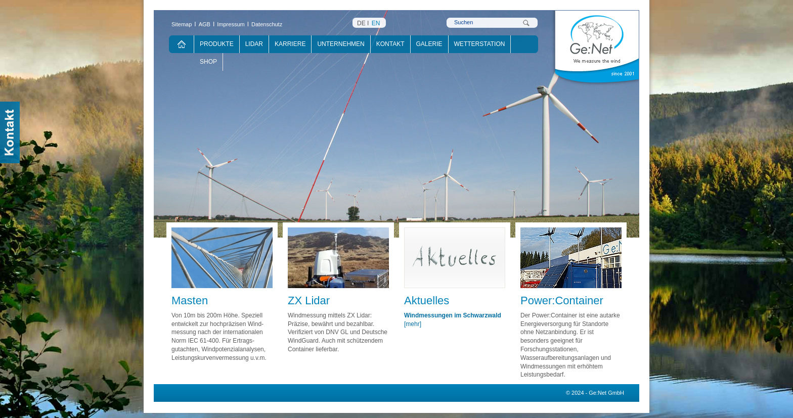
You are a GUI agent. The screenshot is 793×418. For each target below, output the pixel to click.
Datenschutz (266, 24)
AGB (204, 24)
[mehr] (412, 324)
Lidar (254, 44)
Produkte (217, 44)
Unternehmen (340, 44)
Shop (208, 61)
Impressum (230, 24)
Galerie (429, 44)
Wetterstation (479, 44)
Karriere (290, 44)
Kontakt (390, 44)
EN (376, 23)
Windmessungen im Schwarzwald (452, 315)
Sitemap (181, 24)
